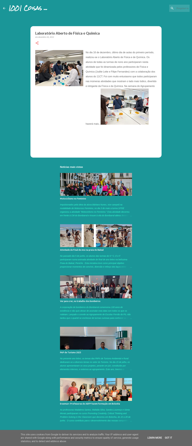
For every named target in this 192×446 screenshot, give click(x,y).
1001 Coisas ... (27, 8)
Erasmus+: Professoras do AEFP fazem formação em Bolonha (90, 404)
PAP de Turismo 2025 (70, 352)
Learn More (154, 437)
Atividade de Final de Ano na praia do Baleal (82, 250)
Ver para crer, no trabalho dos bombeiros (80, 301)
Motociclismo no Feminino (73, 198)
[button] (37, 43)
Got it (168, 437)
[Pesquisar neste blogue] (174, 8)
